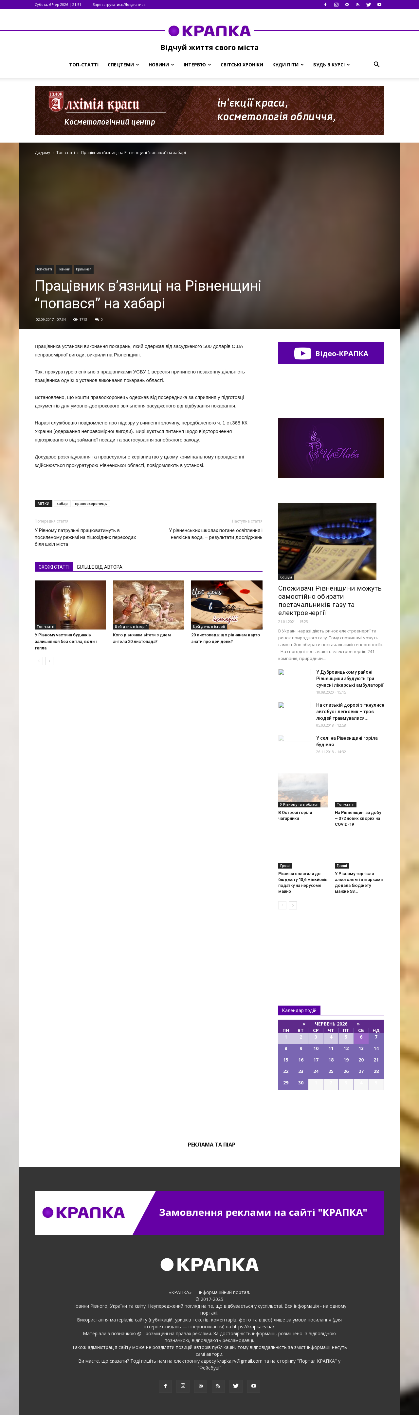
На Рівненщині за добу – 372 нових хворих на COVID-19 (358, 818)
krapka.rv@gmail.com (240, 1361)
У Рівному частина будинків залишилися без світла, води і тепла (66, 641)
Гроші (285, 865)
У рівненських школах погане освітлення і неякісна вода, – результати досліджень (216, 533)
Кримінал (84, 269)
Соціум (286, 577)
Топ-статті (84, 64)
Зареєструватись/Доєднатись (119, 4)
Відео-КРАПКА (331, 353)
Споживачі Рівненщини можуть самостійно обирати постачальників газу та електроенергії (330, 600)
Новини (161, 64)
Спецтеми (123, 64)
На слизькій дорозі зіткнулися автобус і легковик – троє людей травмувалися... (350, 711)
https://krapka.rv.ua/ (253, 1326)
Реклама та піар (211, 1144)
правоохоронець (91, 503)
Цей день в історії (131, 626)
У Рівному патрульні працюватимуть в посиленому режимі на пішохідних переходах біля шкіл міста (85, 537)
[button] (376, 65)
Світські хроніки (242, 64)
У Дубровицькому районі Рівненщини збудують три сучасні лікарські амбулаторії (350, 678)
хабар (62, 503)
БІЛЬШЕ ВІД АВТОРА (99, 567)
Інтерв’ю (197, 64)
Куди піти (288, 64)
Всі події (331, 1112)
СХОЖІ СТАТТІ (54, 567)
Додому (42, 152)
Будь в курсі (331, 64)
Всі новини (300, 946)
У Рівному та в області (299, 804)
